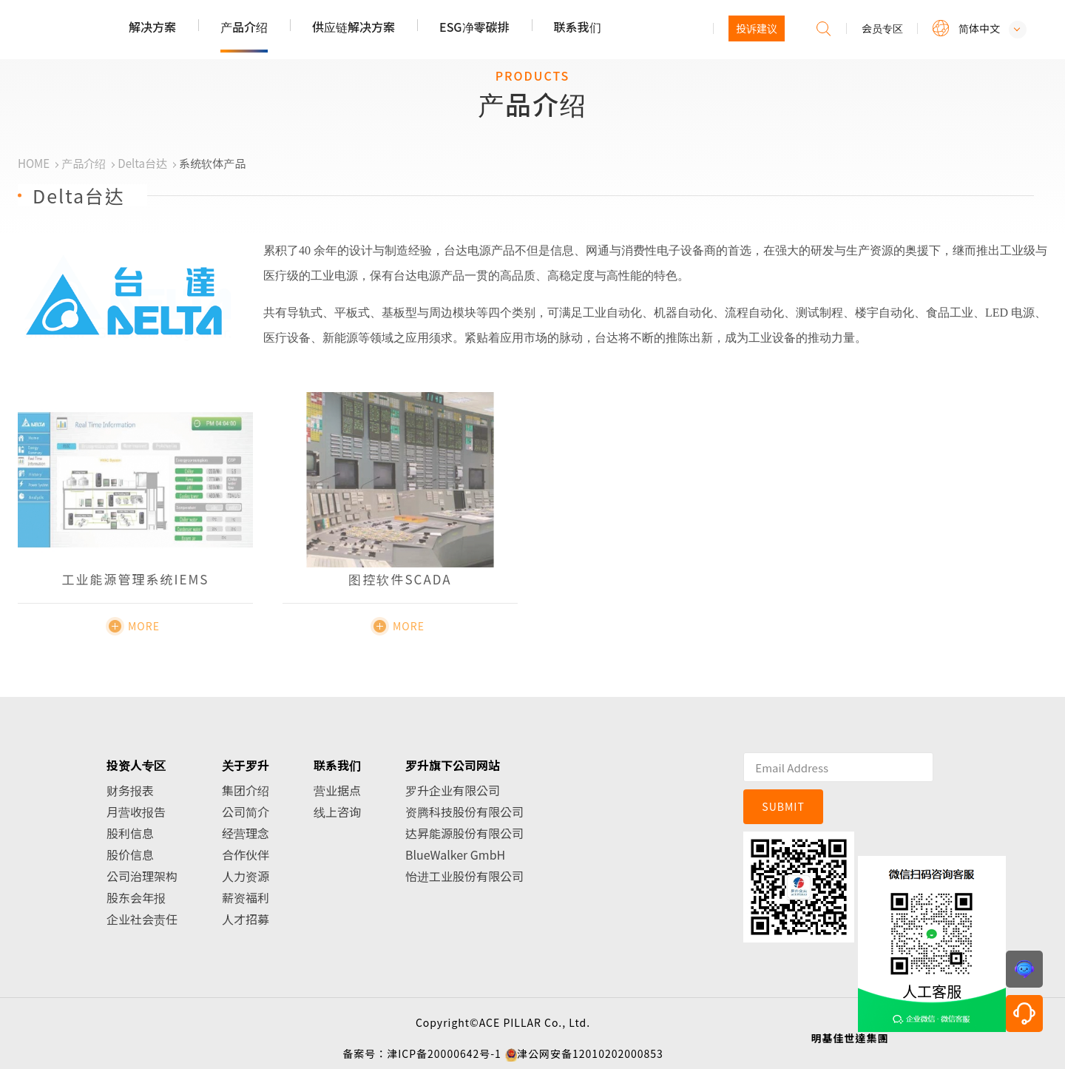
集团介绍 (245, 790)
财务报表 (130, 790)
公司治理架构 (142, 876)
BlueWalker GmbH (455, 854)
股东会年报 (136, 897)
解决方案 (152, 27)
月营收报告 (136, 811)
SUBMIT (783, 806)
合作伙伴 (245, 854)
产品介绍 (244, 27)
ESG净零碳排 (474, 27)
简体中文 (979, 28)
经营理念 (245, 833)
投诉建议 (756, 28)
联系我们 (577, 27)
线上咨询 (337, 811)
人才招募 (245, 919)
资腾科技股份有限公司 (464, 811)
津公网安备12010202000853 (590, 1053)
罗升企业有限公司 (452, 790)
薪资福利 (245, 897)
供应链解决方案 (353, 27)
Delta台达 (142, 163)
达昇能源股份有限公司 (464, 833)
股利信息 (130, 833)
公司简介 (245, 811)
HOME (34, 163)
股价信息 (130, 854)
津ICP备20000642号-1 (444, 1053)
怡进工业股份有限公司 (464, 876)
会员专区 (882, 28)
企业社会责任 (142, 919)
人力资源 (245, 876)
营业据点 (337, 790)
